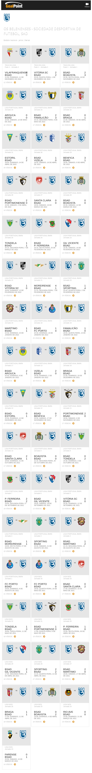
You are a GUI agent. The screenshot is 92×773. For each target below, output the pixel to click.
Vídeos (87, 5)
